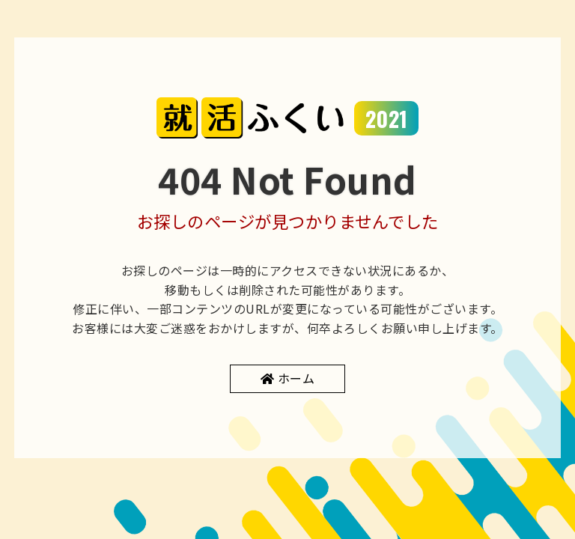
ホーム (296, 378)
